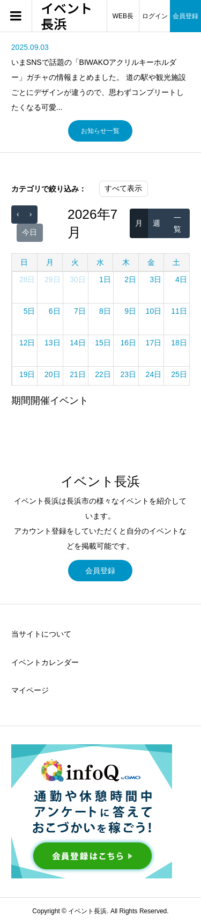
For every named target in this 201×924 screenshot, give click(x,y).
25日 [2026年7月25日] (179, 374)
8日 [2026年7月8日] (105, 311)
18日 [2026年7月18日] (179, 342)
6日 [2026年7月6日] (55, 311)
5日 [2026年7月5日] (29, 311)
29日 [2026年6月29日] (52, 279)
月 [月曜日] (50, 262)
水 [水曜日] (100, 262)
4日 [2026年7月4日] (181, 279)
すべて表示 (123, 188)
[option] (100, 77)
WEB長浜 (123, 22)
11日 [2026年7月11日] (179, 311)
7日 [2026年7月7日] (80, 311)
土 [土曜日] (176, 262)
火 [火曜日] (75, 262)
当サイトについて (41, 634)
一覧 (177, 223)
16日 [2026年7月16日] (128, 342)
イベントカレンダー (45, 662)
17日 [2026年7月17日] (154, 342)
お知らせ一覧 (100, 131)
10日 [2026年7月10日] (154, 311)
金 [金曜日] (151, 262)
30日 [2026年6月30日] (78, 279)
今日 (29, 232)
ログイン (155, 16)
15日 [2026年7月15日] (103, 342)
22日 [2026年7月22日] (103, 374)
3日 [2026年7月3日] (155, 279)
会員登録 (100, 570)
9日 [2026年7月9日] (130, 311)
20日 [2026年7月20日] (52, 374)
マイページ (30, 690)
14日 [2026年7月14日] (78, 342)
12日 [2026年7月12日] (27, 342)
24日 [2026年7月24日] (154, 374)
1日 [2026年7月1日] (105, 279)
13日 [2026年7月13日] (52, 342)
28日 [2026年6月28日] (27, 279)
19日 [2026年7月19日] (27, 374)
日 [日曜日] (24, 262)
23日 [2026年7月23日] (128, 374)
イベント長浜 (66, 16)
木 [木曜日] (126, 262)
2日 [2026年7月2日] (130, 279)
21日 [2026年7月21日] (78, 374)
